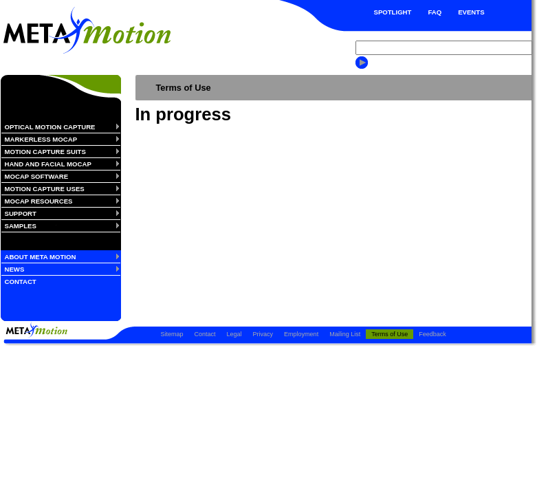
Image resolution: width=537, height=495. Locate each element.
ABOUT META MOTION (40, 257)
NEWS (15, 269)
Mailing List (344, 334)
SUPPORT (20, 213)
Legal (234, 334)
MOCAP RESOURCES (39, 201)
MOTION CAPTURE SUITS (45, 151)
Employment (301, 334)
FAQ (434, 12)
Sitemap (172, 334)
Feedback (432, 334)
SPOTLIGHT (393, 12)
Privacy (263, 334)
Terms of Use (389, 334)
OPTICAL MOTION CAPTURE (50, 127)
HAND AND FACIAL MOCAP (48, 164)
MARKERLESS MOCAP (41, 139)
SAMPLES (20, 226)
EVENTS (471, 12)
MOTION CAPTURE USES (45, 188)
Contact (205, 334)
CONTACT (20, 281)
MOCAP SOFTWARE (37, 176)
